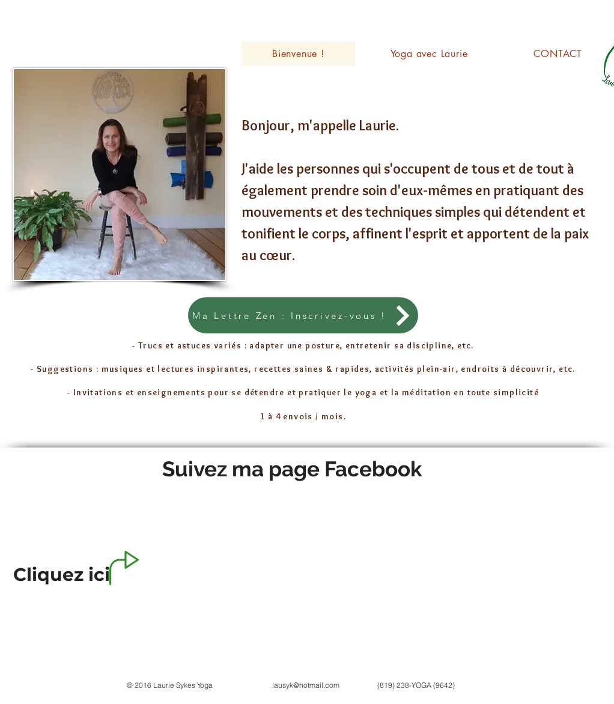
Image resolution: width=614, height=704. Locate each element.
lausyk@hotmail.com (305, 685)
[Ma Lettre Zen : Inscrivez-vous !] (303, 315)
